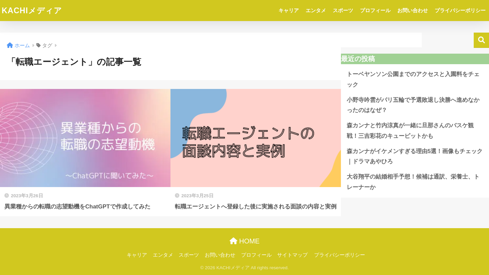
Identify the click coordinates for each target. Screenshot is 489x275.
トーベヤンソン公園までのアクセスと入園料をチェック (413, 79)
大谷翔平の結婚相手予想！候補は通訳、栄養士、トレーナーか (413, 181)
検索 (481, 40)
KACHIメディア (32, 10)
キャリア (288, 10)
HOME (245, 241)
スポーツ (343, 10)
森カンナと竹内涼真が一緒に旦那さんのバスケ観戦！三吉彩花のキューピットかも (410, 130)
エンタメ (316, 10)
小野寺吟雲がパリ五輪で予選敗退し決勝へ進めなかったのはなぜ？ (413, 105)
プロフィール (375, 10)
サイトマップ (292, 255)
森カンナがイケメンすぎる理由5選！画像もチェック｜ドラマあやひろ (415, 156)
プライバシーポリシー (460, 10)
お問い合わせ (412, 10)
